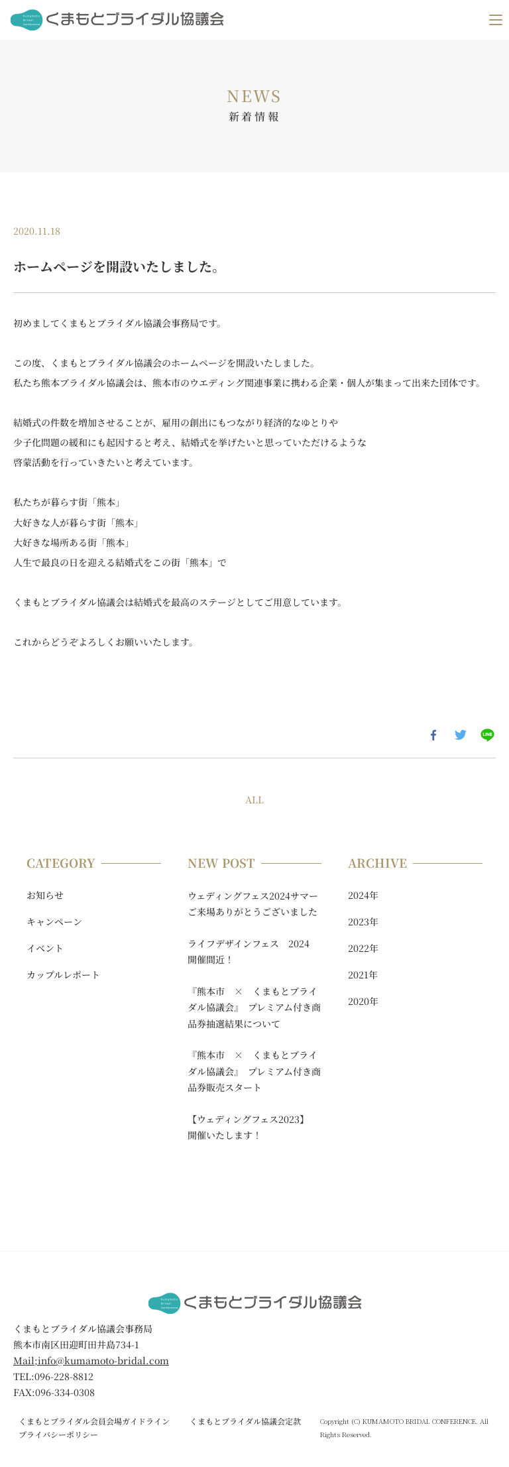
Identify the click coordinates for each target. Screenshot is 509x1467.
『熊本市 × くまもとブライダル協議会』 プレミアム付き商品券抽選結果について (254, 1007)
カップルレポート (63, 974)
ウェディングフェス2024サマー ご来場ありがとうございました (255, 904)
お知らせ (45, 895)
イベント (45, 948)
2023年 (363, 921)
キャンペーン (54, 921)
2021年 (363, 974)
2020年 (363, 1001)
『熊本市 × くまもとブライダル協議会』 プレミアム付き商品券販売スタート (254, 1071)
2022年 (363, 948)
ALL (254, 799)
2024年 (363, 895)
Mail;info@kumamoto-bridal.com (91, 1360)
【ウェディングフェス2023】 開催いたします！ (250, 1127)
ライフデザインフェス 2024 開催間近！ (253, 952)
